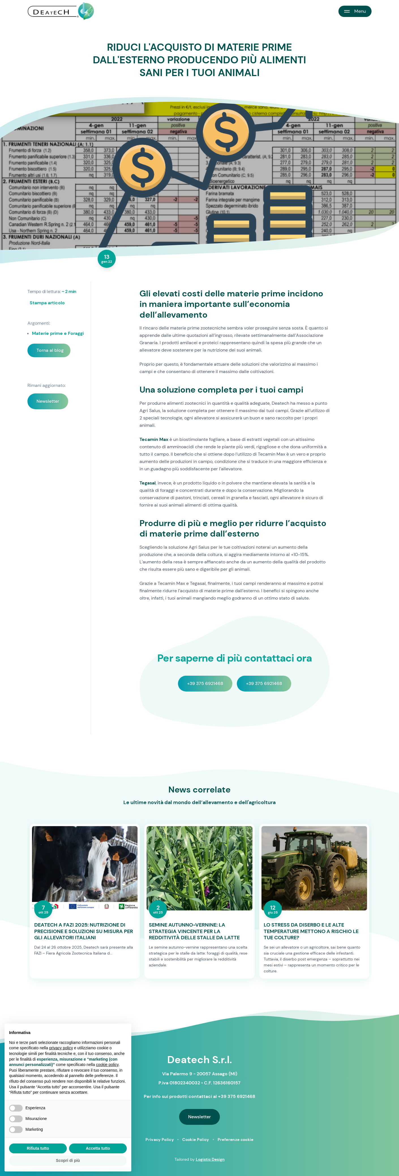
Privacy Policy (159, 1139)
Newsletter (48, 401)
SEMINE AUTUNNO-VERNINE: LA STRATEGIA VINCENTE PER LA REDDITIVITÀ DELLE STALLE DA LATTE (194, 931)
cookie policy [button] (107, 1064)
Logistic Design (210, 1159)
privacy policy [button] (61, 1048)
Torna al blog (50, 350)
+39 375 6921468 (205, 683)
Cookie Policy (195, 1139)
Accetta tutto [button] (98, 1148)
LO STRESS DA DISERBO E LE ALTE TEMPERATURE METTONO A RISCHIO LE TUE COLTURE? (311, 931)
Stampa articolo (47, 303)
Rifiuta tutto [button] (38, 1148)
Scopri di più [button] (68, 1160)
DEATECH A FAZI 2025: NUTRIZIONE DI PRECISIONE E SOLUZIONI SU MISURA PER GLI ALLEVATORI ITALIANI (83, 931)
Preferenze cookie (236, 1139)
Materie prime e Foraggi (58, 333)
